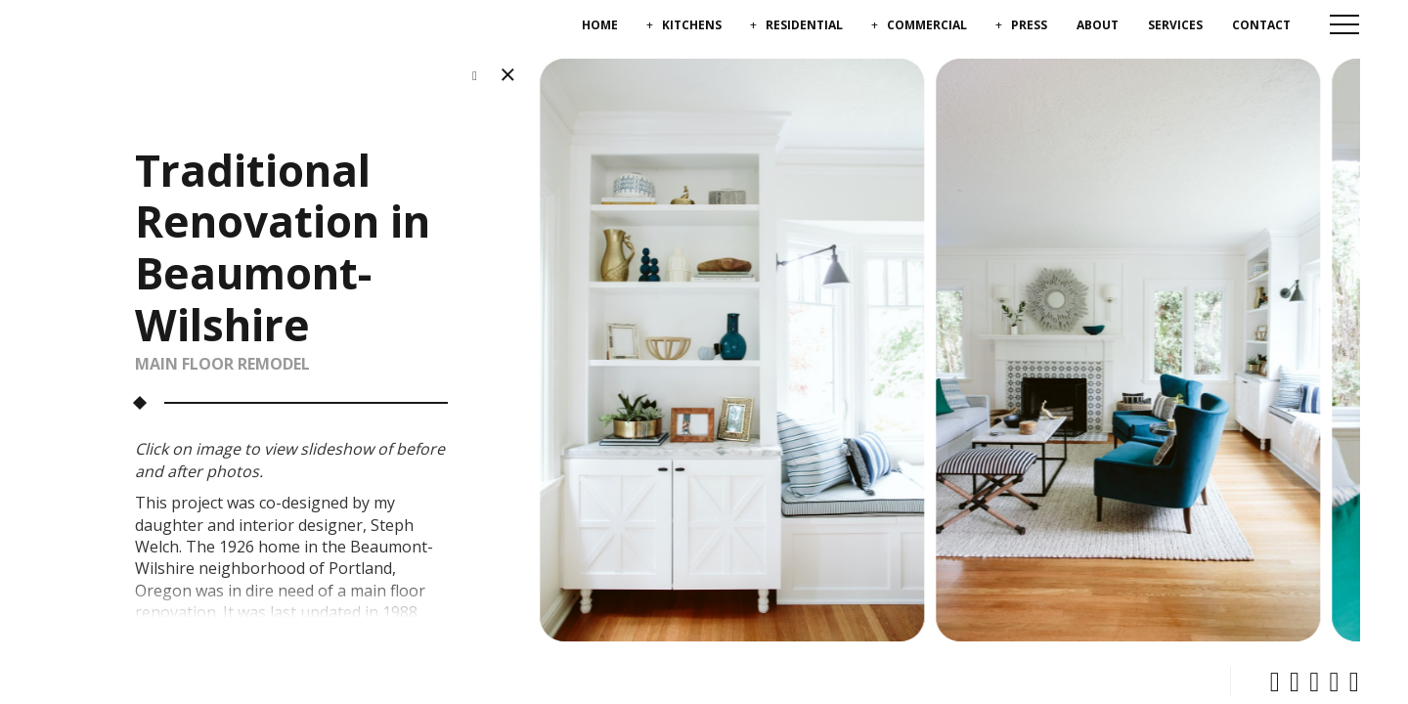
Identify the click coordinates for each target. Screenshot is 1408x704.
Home (600, 25)
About (1098, 25)
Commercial (927, 25)
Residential (804, 25)
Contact (1261, 25)
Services (1175, 25)
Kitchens (692, 25)
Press (1029, 25)
